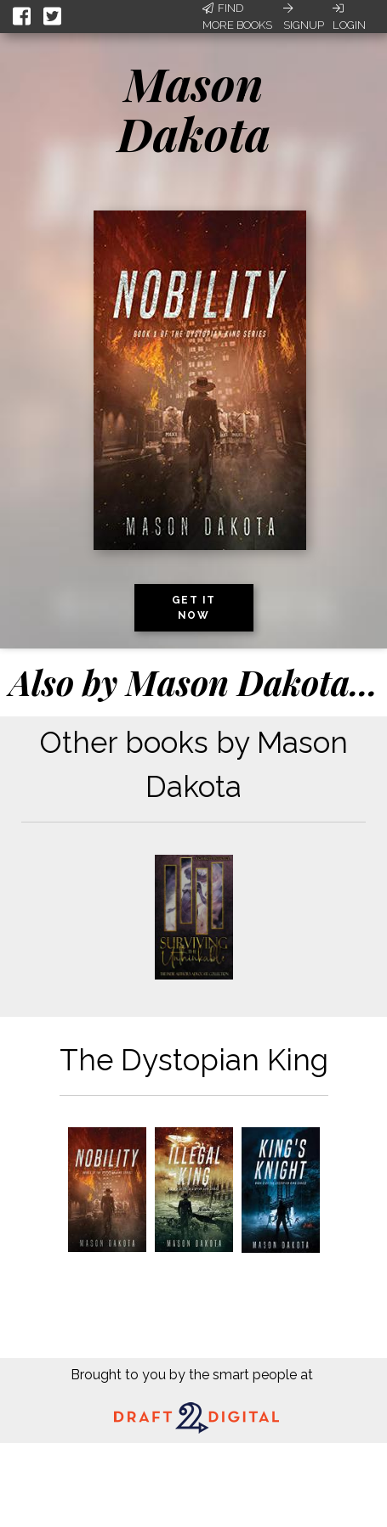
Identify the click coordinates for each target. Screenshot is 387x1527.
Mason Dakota (193, 108)
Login (349, 17)
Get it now (194, 607)
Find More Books (237, 16)
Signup (303, 17)
